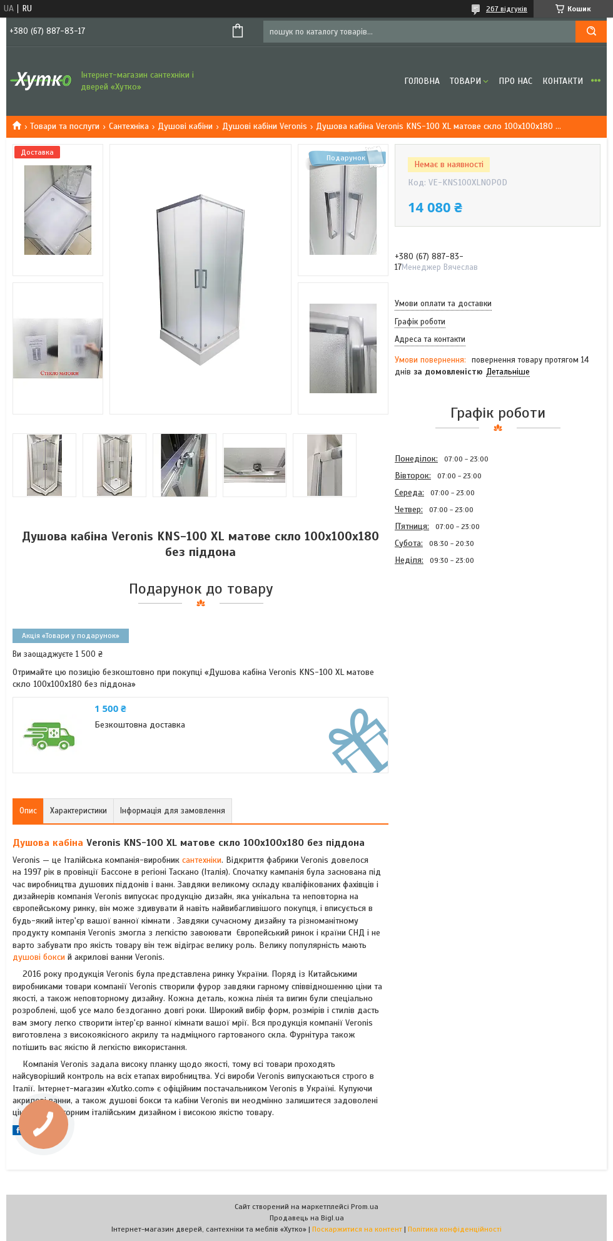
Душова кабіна (48, 843)
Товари (465, 81)
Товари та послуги (64, 126)
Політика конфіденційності (455, 1229)
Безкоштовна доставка (139, 724)
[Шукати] (591, 32)
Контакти (562, 81)
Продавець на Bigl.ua (307, 1217)
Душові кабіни (185, 126)
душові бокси (39, 957)
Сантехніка (129, 126)
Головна (422, 81)
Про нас (515, 81)
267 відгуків (506, 8)
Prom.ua (364, 1206)
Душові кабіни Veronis (264, 126)
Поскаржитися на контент (357, 1229)
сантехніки (201, 860)
